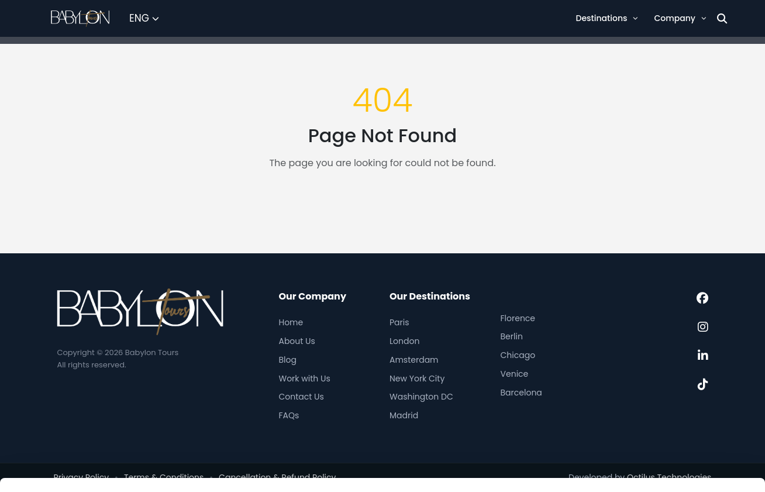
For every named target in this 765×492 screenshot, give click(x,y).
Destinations (607, 18)
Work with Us (304, 378)
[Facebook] (702, 298)
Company (680, 18)
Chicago (518, 355)
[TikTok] (703, 384)
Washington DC (421, 396)
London (404, 341)
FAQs (288, 415)
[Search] (722, 18)
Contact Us (300, 396)
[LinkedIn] (703, 356)
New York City (417, 378)
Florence (518, 318)
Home (290, 322)
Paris (399, 322)
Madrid (404, 415)
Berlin (512, 336)
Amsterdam (414, 360)
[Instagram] (703, 327)
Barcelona (521, 392)
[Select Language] (144, 18)
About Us (296, 341)
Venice (515, 374)
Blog (287, 360)
